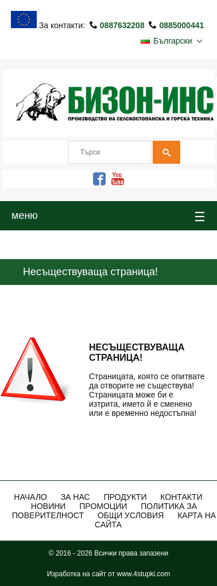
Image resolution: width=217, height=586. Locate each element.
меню (108, 217)
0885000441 (181, 25)
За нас (75, 497)
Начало (30, 497)
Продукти (124, 497)
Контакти (181, 497)
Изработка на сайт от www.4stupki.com (108, 574)
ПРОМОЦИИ (103, 506)
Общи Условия (131, 515)
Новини (48, 506)
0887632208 (123, 25)
